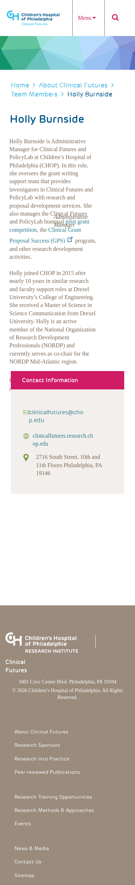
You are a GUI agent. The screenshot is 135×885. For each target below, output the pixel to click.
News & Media (31, 848)
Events (22, 823)
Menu (87, 18)
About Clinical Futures (73, 85)
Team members (34, 94)
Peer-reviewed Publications (47, 772)
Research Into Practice (41, 758)
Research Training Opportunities (53, 797)
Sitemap (24, 875)
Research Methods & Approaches (54, 810)
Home (20, 85)
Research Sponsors (37, 745)
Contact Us (27, 861)
